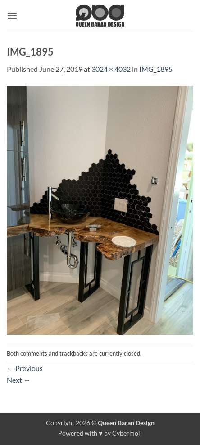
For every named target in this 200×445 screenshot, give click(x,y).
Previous (25, 368)
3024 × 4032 (111, 69)
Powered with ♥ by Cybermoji (100, 433)
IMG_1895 (156, 69)
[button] (12, 16)
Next (19, 379)
